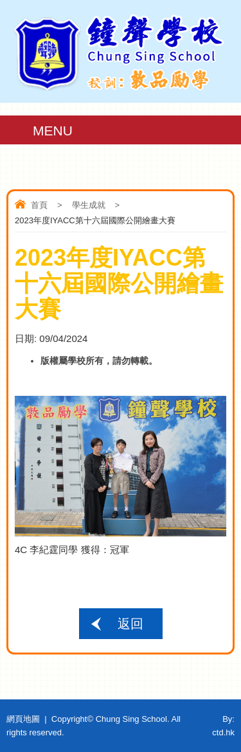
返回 (130, 624)
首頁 (39, 205)
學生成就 (88, 205)
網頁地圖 (23, 719)
